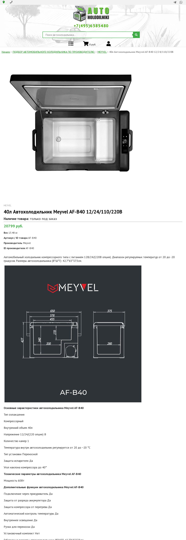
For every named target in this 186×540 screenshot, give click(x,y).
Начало (6, 51)
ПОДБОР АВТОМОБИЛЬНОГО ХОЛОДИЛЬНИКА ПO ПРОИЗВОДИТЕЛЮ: (54, 51)
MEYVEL (102, 51)
